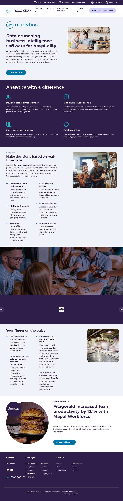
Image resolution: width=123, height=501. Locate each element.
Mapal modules (28, 54)
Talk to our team (16, 72)
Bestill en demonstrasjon (102, 10)
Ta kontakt (10, 463)
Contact (10, 458)
